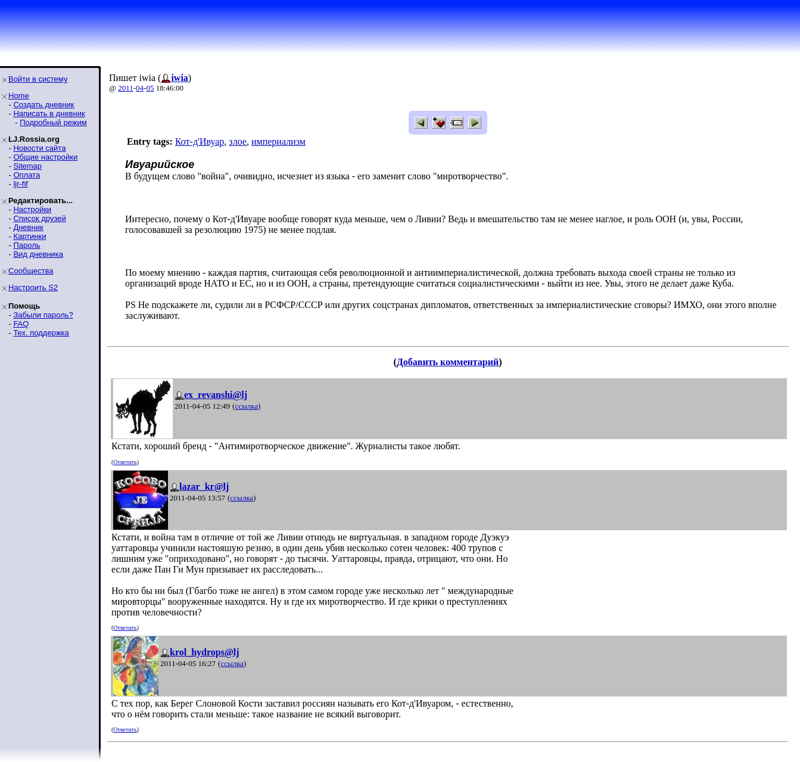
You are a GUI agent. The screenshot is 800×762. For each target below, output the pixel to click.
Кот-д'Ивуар (199, 141)
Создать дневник (43, 104)
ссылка (246, 406)
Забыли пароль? (43, 314)
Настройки (32, 209)
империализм (278, 141)
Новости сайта (39, 148)
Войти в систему (37, 78)
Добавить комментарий (448, 362)
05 (150, 87)
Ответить (124, 462)
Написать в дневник (49, 113)
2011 (125, 87)
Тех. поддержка (41, 332)
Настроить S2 (33, 287)
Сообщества (31, 270)
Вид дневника (38, 254)
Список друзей (39, 218)
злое (238, 141)
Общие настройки (45, 157)
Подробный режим (53, 122)
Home (18, 95)
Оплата (26, 174)
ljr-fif (20, 183)
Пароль (26, 245)
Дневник (28, 227)
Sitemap (27, 165)
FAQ (21, 323)
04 (140, 87)
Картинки (29, 236)
